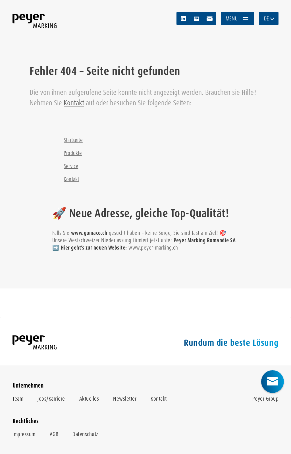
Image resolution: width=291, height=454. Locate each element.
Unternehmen (28, 386)
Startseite (73, 140)
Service (71, 166)
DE (269, 18)
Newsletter (124, 398)
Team (18, 398)
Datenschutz (85, 434)
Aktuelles (89, 398)
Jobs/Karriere (51, 398)
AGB (54, 434)
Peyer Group (265, 398)
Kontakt (74, 103)
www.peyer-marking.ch (153, 247)
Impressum (24, 434)
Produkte (73, 153)
